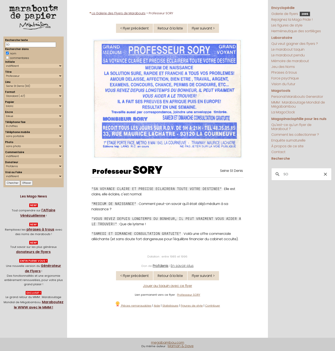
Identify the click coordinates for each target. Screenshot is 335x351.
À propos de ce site (287, 146)
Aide (157, 306)
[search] (301, 174)
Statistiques (170, 306)
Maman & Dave (181, 346)
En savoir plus (182, 265)
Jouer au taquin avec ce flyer (167, 285)
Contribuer (212, 306)
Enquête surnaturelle (288, 140)
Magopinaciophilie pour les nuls (298, 118)
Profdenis (160, 265)
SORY (148, 170)
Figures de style (192, 306)
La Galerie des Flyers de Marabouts (118, 13)
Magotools (280, 90)
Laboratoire (281, 37)
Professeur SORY (188, 295)
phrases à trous (40, 229)
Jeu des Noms (283, 66)
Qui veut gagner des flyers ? (294, 43)
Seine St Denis (231, 170)
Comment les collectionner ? (295, 134)
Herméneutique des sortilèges (296, 31)
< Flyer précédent (134, 28)
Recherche (280, 158)
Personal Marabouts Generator (297, 96)
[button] (325, 174)
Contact (278, 151)
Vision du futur (283, 84)
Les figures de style (287, 25)
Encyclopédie (283, 7)
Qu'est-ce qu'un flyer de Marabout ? (291, 126)
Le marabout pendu (288, 55)
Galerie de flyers (290, 13)
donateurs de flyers (33, 251)
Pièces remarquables (133, 306)
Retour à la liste (170, 28)
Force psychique (285, 78)
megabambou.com (167, 342)
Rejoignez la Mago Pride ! (292, 19)
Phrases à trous (284, 72)
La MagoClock (283, 112)
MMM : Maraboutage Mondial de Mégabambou (298, 104)
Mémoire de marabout (290, 60)
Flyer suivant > (203, 28)
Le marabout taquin (287, 49)
